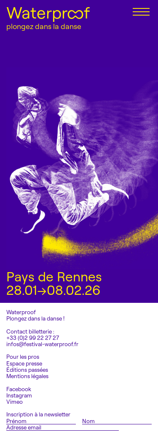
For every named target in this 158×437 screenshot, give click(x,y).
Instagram (19, 395)
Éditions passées (27, 370)
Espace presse (24, 363)
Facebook (18, 389)
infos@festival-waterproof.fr (42, 344)
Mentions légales (27, 376)
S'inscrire (140, 427)
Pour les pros (22, 357)
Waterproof (48, 13)
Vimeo (14, 402)
